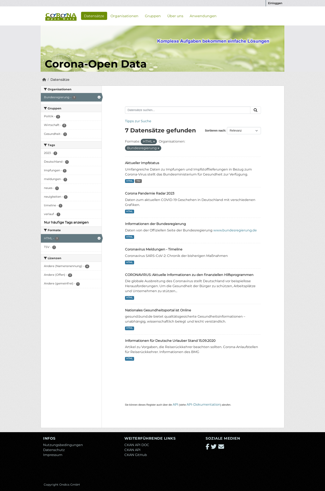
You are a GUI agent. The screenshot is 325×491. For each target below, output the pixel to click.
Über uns (175, 16)
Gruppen (153, 16)
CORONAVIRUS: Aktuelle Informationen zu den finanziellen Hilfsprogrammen (189, 275)
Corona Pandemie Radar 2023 (149, 193)
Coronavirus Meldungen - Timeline (153, 249)
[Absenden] (255, 110)
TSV (138, 181)
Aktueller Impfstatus (142, 163)
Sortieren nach (215, 130)
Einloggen (275, 3)
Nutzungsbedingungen (63, 445)
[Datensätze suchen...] (188, 110)
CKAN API (132, 450)
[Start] (44, 80)
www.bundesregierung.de (235, 230)
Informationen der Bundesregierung (155, 224)
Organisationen (124, 16)
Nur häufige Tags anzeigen (66, 222)
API (175, 404)
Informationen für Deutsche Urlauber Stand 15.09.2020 (170, 341)
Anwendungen (203, 16)
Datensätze (94, 16)
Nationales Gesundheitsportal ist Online (158, 310)
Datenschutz (54, 450)
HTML (129, 181)
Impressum (52, 455)
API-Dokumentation (203, 404)
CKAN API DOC (136, 445)
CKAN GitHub (135, 455)
